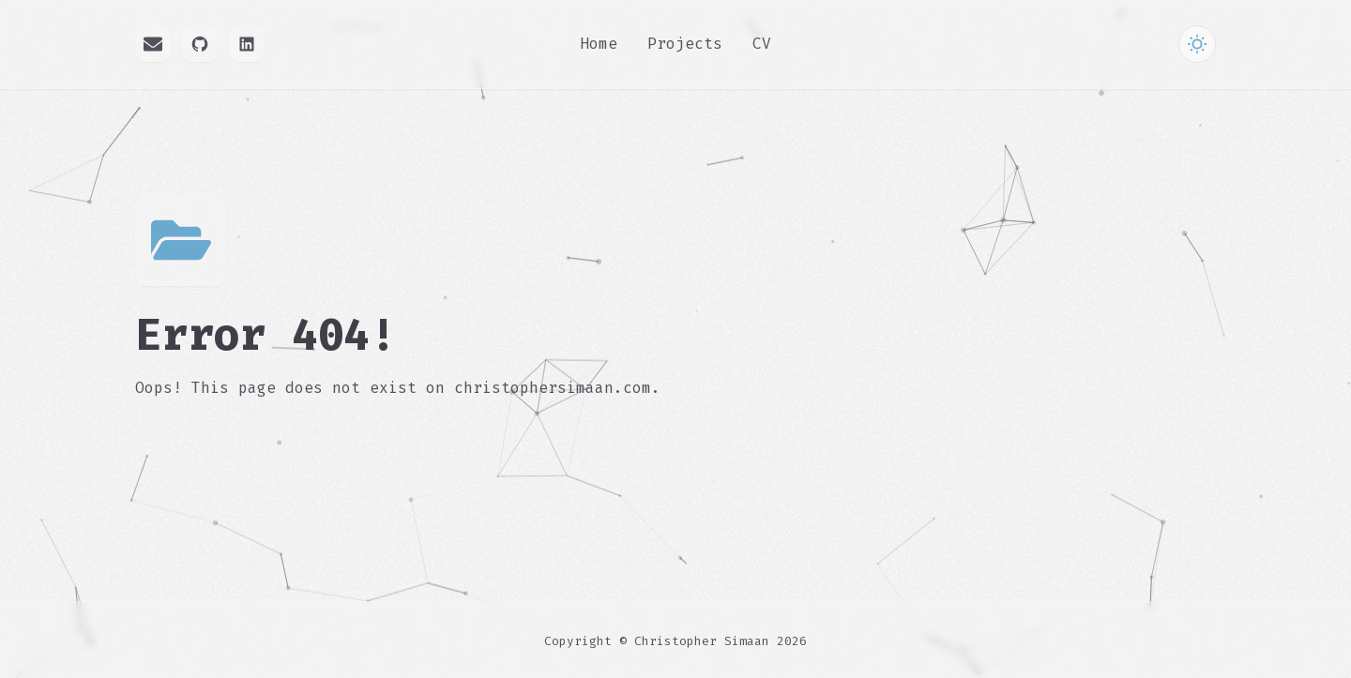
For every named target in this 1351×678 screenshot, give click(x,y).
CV (761, 44)
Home (598, 44)
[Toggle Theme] (1197, 44)
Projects (684, 44)
